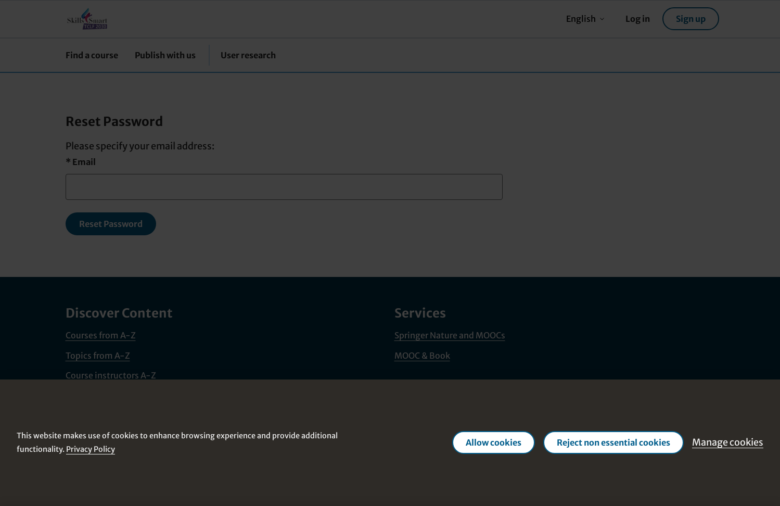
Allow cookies (493, 442)
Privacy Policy (90, 449)
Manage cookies (727, 442)
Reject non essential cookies (613, 442)
